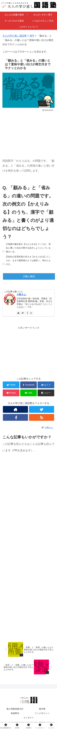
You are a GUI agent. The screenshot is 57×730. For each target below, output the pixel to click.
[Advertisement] (28, 133)
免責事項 (15, 713)
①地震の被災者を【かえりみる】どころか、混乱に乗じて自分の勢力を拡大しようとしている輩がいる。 (28, 248)
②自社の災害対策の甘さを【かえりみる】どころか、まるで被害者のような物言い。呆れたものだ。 (28, 260)
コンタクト (28, 717)
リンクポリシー (42, 713)
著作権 (42, 709)
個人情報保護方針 (14, 709)
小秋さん (21, 294)
